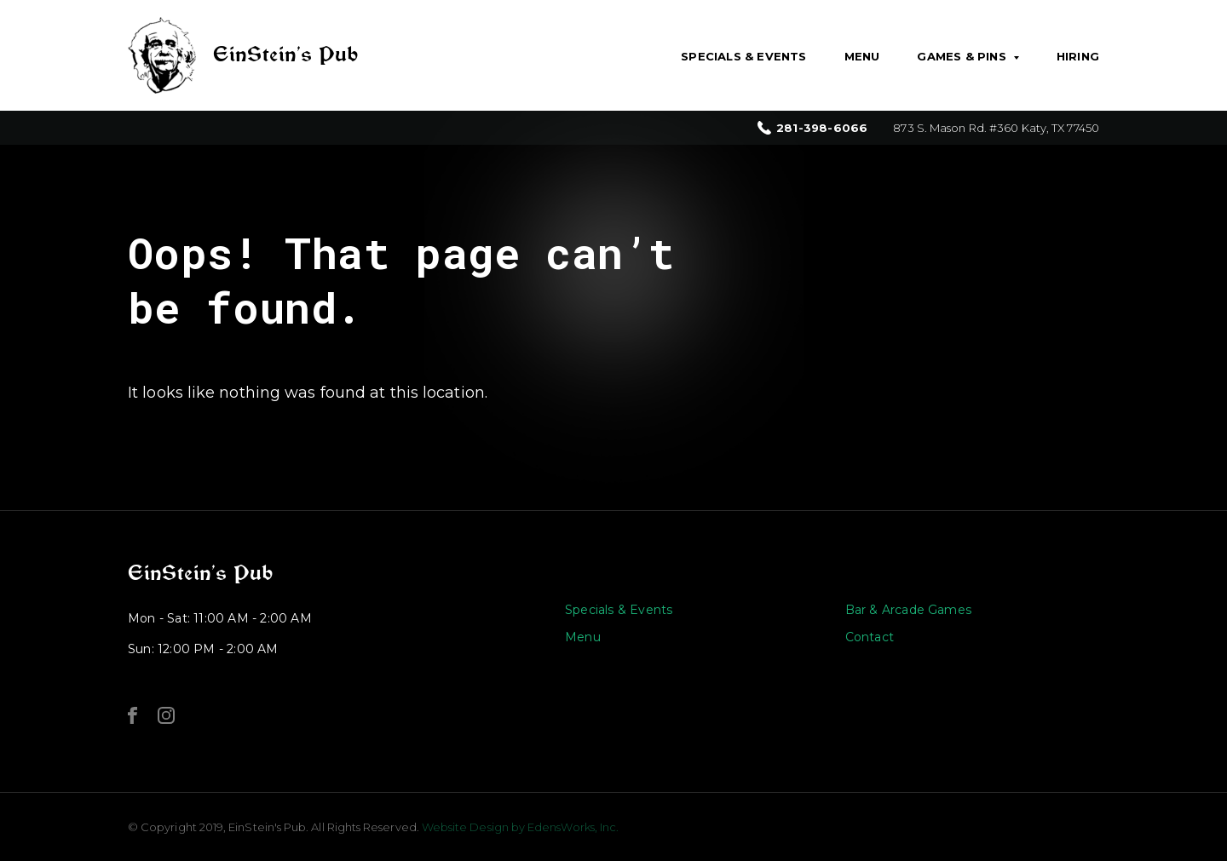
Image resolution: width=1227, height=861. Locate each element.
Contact (869, 637)
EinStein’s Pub (200, 573)
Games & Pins (961, 56)
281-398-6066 (821, 128)
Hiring (1078, 56)
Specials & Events (743, 56)
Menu (862, 56)
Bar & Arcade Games (908, 609)
